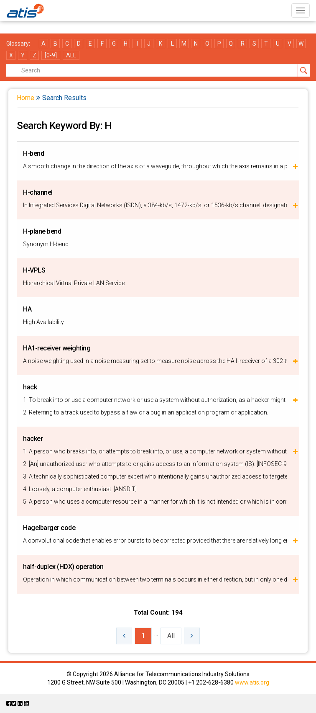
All (171, 636)
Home (25, 98)
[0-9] (51, 55)
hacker (33, 439)
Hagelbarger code (49, 528)
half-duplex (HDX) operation (63, 567)
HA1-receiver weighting (56, 348)
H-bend (33, 153)
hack (30, 387)
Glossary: (18, 43)
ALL (71, 55)
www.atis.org (252, 682)
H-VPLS (34, 270)
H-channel (38, 192)
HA (27, 309)
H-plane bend (42, 231)
